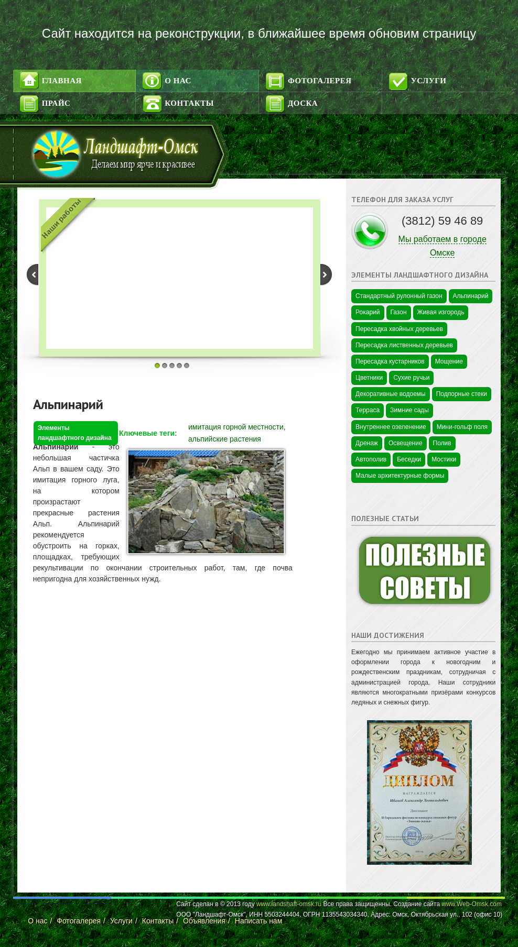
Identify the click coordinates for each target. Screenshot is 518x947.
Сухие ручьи (411, 377)
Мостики (443, 459)
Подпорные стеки (461, 394)
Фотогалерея (320, 80)
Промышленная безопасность (395, 614)
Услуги (429, 80)
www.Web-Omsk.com (471, 904)
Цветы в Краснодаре (381, 498)
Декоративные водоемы (390, 394)
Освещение (405, 443)
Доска (303, 103)
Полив (442, 443)
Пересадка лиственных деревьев (404, 345)
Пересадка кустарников (390, 361)
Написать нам (259, 921)
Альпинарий (68, 404)
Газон (399, 312)
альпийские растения (224, 439)
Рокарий (367, 312)
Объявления (204, 921)
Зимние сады (409, 410)
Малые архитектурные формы (399, 475)
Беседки (409, 459)
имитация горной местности (236, 427)
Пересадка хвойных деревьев (399, 329)
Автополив (370, 459)
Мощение (449, 361)
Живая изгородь (441, 312)
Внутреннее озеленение (390, 427)
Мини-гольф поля (462, 427)
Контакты (189, 103)
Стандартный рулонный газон (399, 296)
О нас (178, 80)
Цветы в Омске (373, 882)
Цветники (369, 377)
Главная (62, 80)
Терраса (367, 410)
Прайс (56, 103)
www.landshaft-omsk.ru (288, 904)
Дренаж (366, 443)
